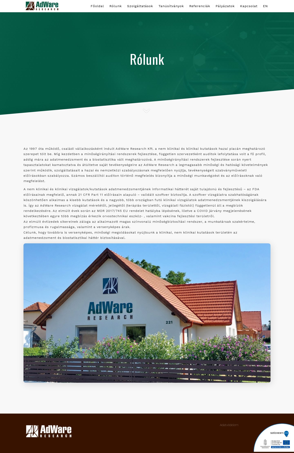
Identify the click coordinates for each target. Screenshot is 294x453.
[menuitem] (97, 6)
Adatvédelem (229, 425)
